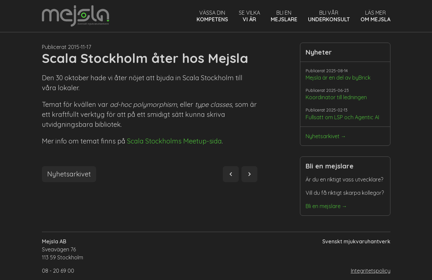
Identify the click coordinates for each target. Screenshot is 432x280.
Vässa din (212, 16)
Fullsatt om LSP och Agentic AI (342, 117)
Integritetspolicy (370, 270)
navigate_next (249, 174)
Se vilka (249, 16)
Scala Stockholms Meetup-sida (174, 141)
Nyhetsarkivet (323, 136)
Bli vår (329, 16)
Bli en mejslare (323, 206)
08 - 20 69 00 (58, 270)
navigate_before (231, 174)
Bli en (284, 16)
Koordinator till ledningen (336, 97)
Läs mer (375, 16)
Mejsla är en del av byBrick (338, 77)
